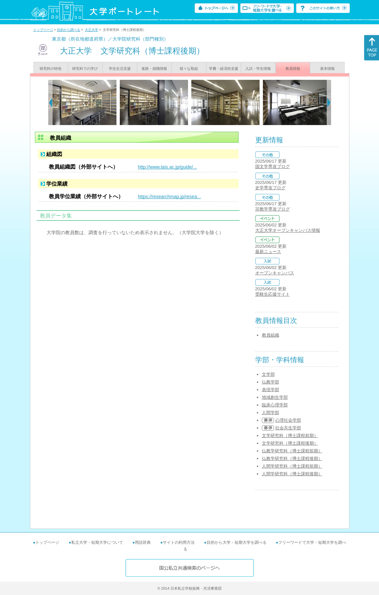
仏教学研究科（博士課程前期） (292, 450)
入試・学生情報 (258, 69)
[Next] (329, 102)
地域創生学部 (275, 397)
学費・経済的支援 (223, 69)
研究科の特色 (51, 69)
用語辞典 (143, 542)
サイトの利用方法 (179, 542)
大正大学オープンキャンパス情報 (287, 230)
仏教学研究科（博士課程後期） (292, 458)
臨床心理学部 (275, 404)
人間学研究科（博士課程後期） (292, 473)
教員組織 (270, 335)
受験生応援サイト (272, 294)
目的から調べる (68, 30)
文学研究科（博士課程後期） (290, 443)
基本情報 (327, 69)
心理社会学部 (288, 420)
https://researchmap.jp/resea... (169, 196)
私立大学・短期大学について (97, 542)
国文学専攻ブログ (272, 166)
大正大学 (91, 30)
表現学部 (270, 389)
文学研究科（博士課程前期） (290, 435)
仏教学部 (270, 381)
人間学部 (270, 412)
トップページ (43, 30)
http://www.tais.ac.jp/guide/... (167, 167)
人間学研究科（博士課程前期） (292, 466)
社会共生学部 (288, 427)
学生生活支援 (120, 69)
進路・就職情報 (154, 69)
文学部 (268, 374)
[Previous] (50, 102)
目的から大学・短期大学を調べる (237, 542)
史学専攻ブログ (270, 187)
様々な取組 (189, 69)
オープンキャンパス (274, 272)
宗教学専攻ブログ (272, 209)
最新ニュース (268, 251)
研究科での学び (85, 69)
